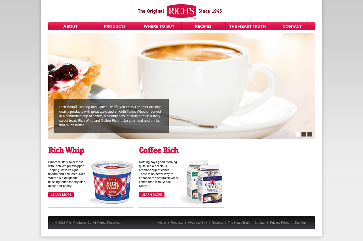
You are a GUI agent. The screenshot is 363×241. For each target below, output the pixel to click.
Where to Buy (159, 26)
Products (115, 26)
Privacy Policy (279, 222)
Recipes (204, 26)
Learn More (61, 195)
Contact (292, 26)
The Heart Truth (248, 26)
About (70, 26)
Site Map (300, 222)
